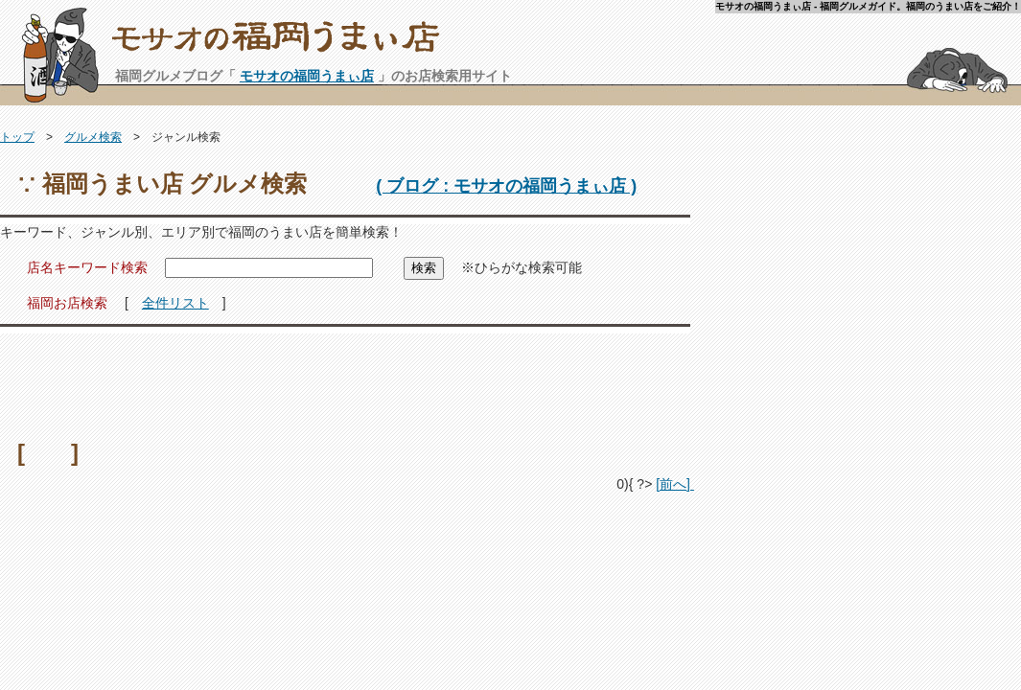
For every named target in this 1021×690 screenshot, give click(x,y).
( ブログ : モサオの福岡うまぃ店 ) (506, 186)
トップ (17, 137)
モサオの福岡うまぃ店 (307, 75)
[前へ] (675, 484)
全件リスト (175, 302)
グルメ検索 (93, 137)
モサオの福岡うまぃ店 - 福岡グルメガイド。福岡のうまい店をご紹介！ (565, 44)
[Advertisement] (345, 381)
